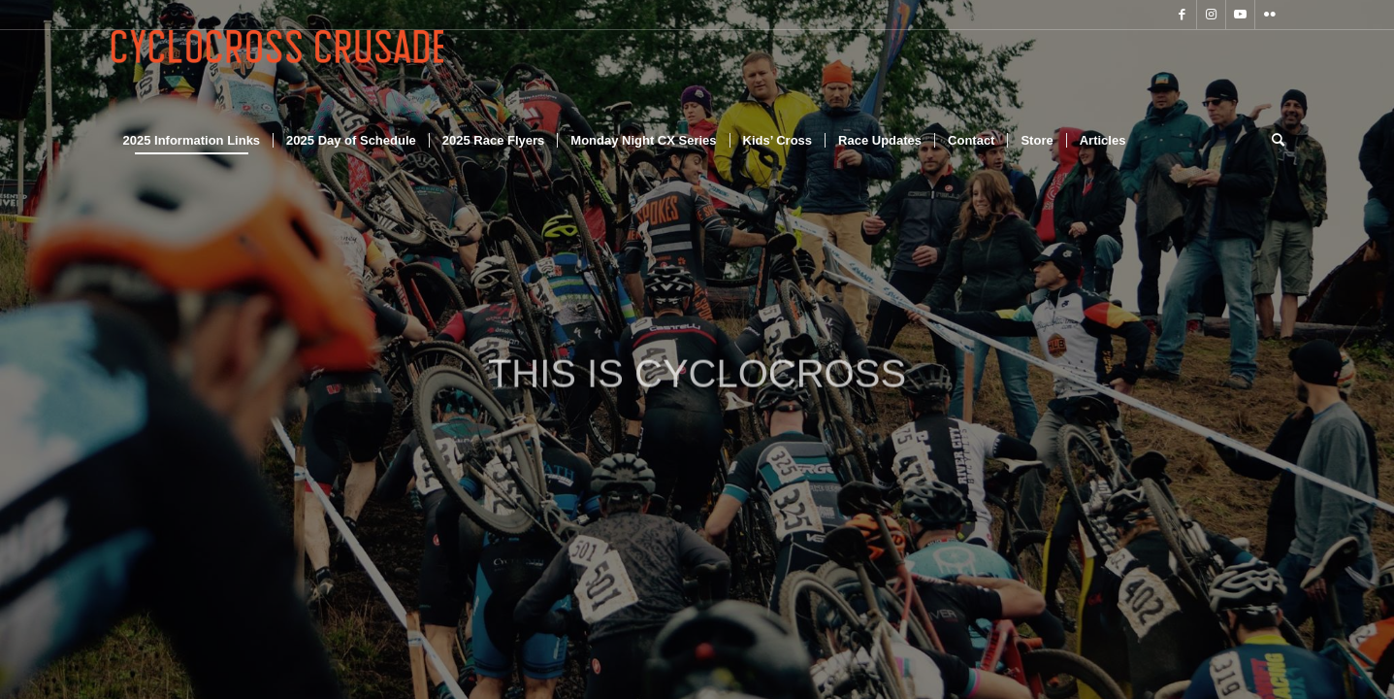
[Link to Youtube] (1240, 14)
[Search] (1271, 140)
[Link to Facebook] (1182, 14)
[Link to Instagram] (1211, 14)
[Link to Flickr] (1269, 14)
